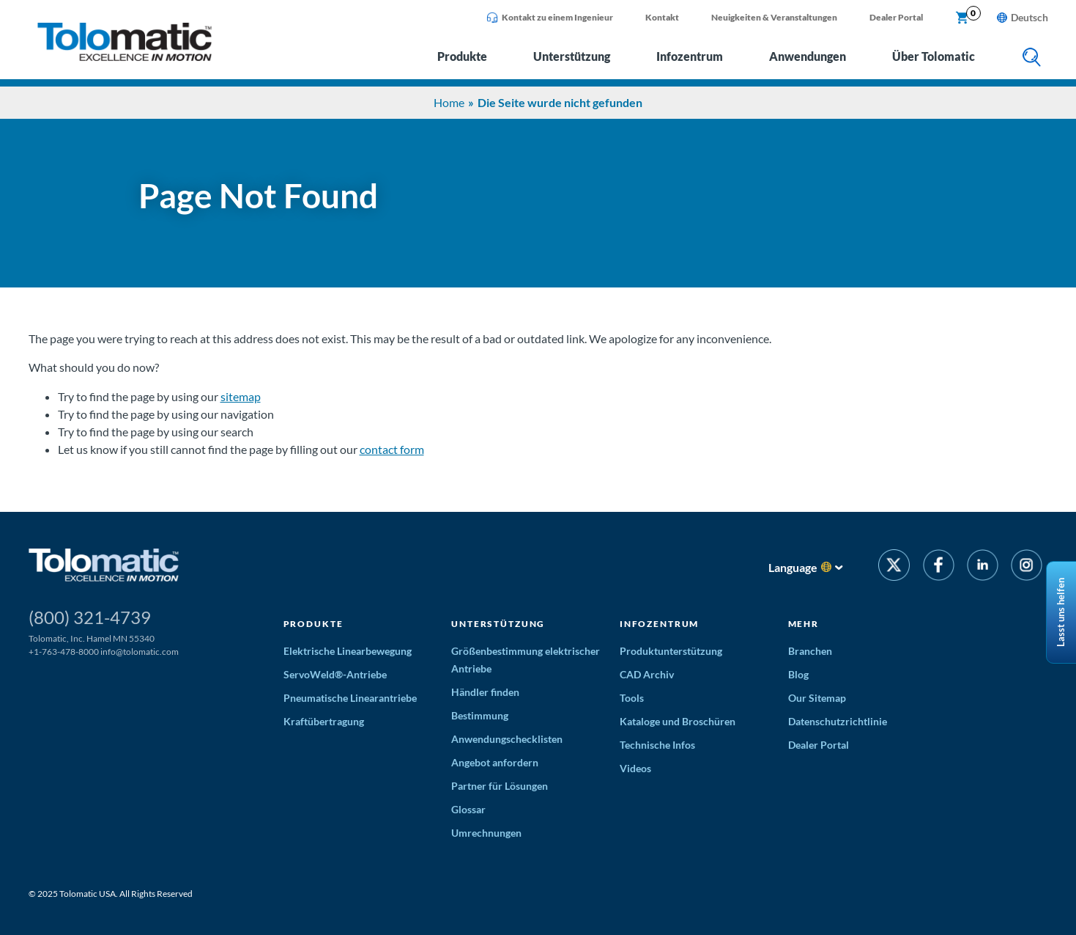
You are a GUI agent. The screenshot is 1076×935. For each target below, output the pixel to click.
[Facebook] (938, 567)
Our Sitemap (817, 698)
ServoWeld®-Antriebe (335, 674)
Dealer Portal (896, 17)
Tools (632, 698)
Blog (798, 674)
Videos (635, 768)
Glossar (468, 809)
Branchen (810, 651)
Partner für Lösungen (499, 786)
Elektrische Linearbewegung (347, 651)
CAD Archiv (647, 674)
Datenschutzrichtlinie (837, 721)
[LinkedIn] (982, 567)
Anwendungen (807, 56)
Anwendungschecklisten (507, 739)
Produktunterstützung (671, 651)
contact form (392, 449)
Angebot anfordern (494, 762)
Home (449, 102)
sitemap (240, 396)
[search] (1031, 58)
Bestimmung (479, 715)
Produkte (462, 56)
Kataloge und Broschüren (677, 721)
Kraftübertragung (323, 721)
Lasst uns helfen (1060, 612)
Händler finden (485, 692)
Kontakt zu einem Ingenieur (549, 17)
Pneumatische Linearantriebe (350, 698)
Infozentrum (689, 56)
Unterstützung (571, 56)
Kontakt (662, 17)
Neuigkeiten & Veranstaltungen (774, 17)
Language (792, 567)
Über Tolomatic (933, 56)
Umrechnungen (486, 832)
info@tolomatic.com (139, 651)
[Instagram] (1026, 567)
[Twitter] (894, 567)
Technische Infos (657, 744)
